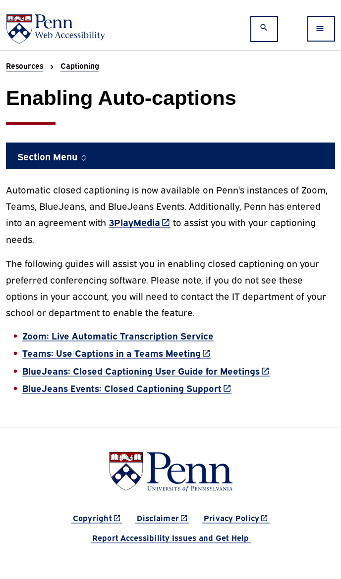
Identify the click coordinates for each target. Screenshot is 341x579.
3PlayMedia (139, 221)
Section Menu (52, 155)
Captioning (79, 65)
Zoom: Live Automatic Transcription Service (118, 335)
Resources (24, 65)
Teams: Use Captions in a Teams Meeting (116, 352)
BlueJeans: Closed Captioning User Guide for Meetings (146, 370)
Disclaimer (163, 517)
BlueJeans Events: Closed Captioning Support (126, 388)
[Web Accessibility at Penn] (55, 29)
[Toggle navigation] (321, 29)
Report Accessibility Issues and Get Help (170, 537)
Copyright (97, 517)
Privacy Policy (237, 517)
